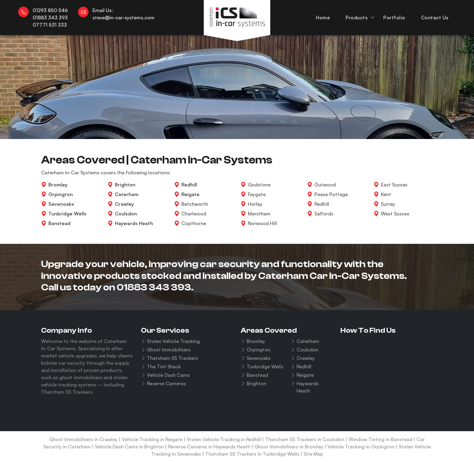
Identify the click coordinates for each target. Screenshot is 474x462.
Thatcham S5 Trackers (172, 358)
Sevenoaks (259, 358)
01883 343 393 (154, 287)
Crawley (306, 358)
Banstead (257, 375)
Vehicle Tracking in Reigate (152, 439)
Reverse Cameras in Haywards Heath (209, 447)
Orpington (258, 350)
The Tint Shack (164, 366)
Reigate (305, 375)
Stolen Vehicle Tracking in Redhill (224, 439)
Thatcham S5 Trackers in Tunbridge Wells (252, 454)
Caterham (308, 341)
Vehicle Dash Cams (168, 375)
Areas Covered (269, 330)
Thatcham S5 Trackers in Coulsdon (304, 439)
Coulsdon (307, 350)
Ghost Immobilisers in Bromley (289, 447)
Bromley (256, 341)
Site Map (313, 454)
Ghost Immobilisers (169, 350)
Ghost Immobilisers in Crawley (83, 439)
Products (357, 18)
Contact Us (435, 18)
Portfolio (394, 18)
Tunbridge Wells (265, 366)
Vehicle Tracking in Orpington (360, 447)
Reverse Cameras (166, 383)
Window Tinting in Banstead (380, 439)
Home (323, 18)
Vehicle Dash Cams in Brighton (129, 447)
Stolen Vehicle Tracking (173, 341)
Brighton (256, 383)
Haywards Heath (308, 387)
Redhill (304, 366)
